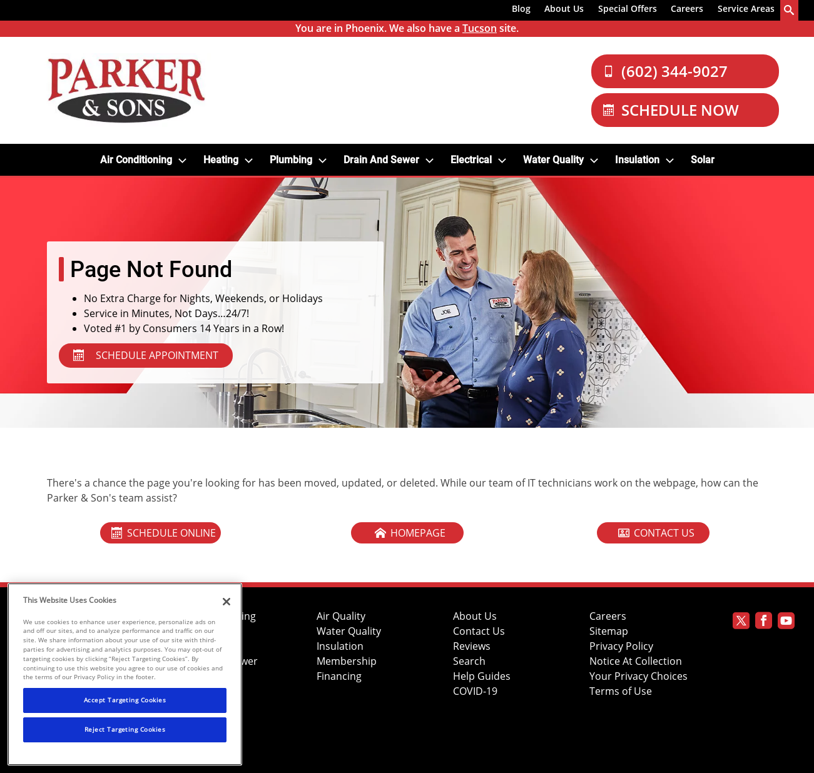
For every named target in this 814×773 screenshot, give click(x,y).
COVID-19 (475, 691)
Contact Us (479, 631)
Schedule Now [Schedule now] (671, 109)
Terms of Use (620, 691)
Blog (521, 8)
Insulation (637, 160)
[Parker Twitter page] (741, 623)
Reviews (472, 646)
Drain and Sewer (381, 160)
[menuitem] (521, 10)
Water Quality (553, 160)
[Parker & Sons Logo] (126, 90)
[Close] (226, 601)
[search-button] (789, 10)
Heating (220, 160)
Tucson (479, 28)
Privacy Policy (621, 646)
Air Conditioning (136, 160)
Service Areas (746, 8)
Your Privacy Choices (638, 676)
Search (469, 661)
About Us (564, 8)
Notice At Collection (635, 661)
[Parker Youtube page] (786, 623)
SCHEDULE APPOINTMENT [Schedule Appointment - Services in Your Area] (145, 355)
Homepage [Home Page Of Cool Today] (410, 533)
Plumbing (291, 160)
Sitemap (608, 631)
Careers (687, 8)
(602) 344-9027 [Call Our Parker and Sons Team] (665, 71)
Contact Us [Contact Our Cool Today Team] (656, 533)
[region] (125, 674)
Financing (339, 676)
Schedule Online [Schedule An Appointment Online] (163, 533)
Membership (347, 661)
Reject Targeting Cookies (125, 729)
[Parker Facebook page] (763, 623)
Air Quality (341, 616)
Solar (703, 160)
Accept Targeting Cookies (125, 699)
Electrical (471, 160)
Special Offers (627, 8)
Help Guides (482, 676)
